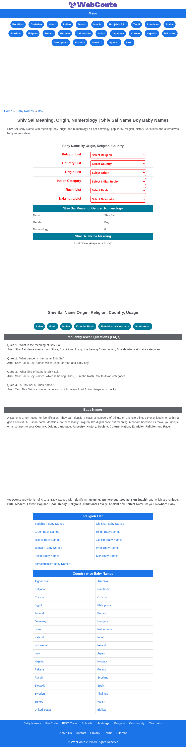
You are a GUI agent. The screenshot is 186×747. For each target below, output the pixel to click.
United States (43, 709)
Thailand (102, 693)
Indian (67, 24)
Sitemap (121, 733)
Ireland (101, 645)
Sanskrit (97, 42)
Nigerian (152, 33)
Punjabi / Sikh (117, 24)
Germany (40, 621)
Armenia (102, 581)
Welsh (101, 701)
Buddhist (18, 24)
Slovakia (40, 685)
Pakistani (170, 33)
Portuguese (61, 42)
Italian (101, 33)
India (100, 637)
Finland (39, 613)
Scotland (102, 677)
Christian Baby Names (110, 523)
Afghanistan (42, 581)
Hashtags (103, 723)
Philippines (104, 605)
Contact (81, 733)
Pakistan (40, 669)
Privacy (95, 733)
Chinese (40, 597)
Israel (38, 629)
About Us (65, 733)
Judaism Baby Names (48, 547)
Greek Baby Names (47, 531)
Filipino (33, 33)
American (153, 24)
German (65, 33)
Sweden (40, 693)
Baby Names (25, 111)
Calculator (156, 723)
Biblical (101, 709)
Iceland (39, 637)
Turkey (39, 701)
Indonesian (84, 33)
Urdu (129, 42)
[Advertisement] (93, 75)
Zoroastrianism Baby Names (52, 563)
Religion (119, 723)
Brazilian (15, 33)
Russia (39, 677)
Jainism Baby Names (109, 539)
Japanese (118, 33)
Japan (101, 653)
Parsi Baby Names (107, 547)
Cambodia (103, 589)
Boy (40, 111)
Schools (86, 723)
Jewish (82, 24)
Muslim (97, 24)
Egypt (38, 605)
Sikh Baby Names (107, 555)
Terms (108, 733)
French (49, 33)
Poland (101, 669)
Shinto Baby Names (47, 555)
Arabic (170, 24)
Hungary (102, 621)
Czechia (102, 597)
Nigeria (39, 661)
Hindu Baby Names (108, 531)
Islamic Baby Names (47, 539)
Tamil (136, 24)
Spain (101, 685)
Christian (36, 24)
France (101, 613)
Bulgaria (40, 589)
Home (8, 111)
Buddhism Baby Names (49, 523)
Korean (135, 33)
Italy (37, 653)
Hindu (52, 24)
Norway (102, 661)
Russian (80, 42)
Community (136, 723)
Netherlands (105, 629)
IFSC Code (69, 723)
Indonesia (41, 645)
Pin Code (51, 723)
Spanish (114, 42)
